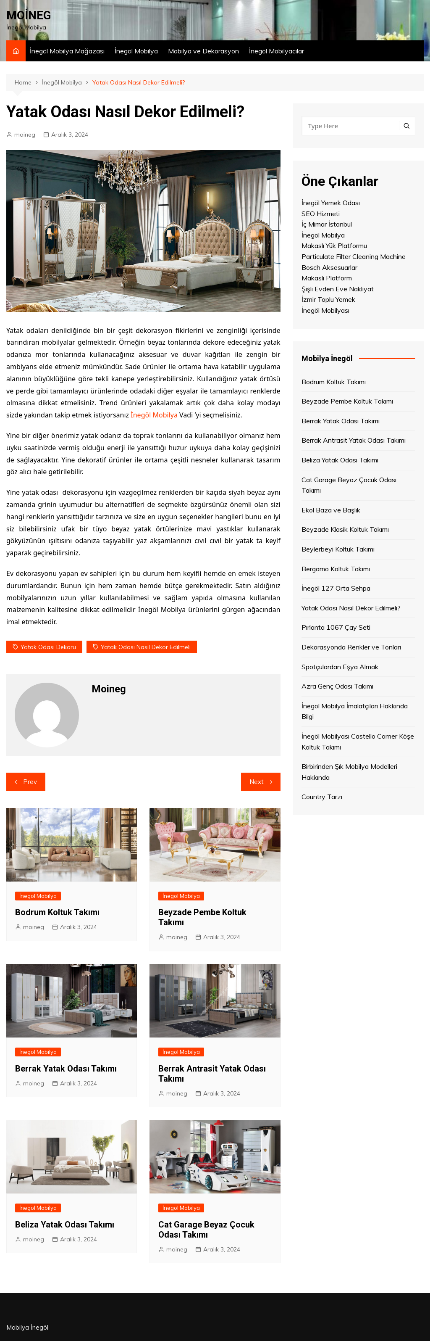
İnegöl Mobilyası (325, 310)
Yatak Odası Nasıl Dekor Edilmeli (146, 647)
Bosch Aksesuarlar (329, 267)
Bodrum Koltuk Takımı (57, 912)
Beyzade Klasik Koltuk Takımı (345, 529)
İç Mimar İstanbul (327, 224)
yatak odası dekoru (48, 647)
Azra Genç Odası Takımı (337, 686)
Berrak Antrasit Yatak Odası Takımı (354, 440)
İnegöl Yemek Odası (331, 202)
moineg (24, 134)
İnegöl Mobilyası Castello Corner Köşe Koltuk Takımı (358, 741)
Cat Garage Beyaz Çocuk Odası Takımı (206, 1230)
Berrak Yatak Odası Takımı (66, 1069)
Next (256, 782)
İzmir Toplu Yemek (328, 299)
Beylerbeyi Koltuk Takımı (338, 549)
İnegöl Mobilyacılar (276, 51)
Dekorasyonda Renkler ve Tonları (351, 647)
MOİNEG (28, 15)
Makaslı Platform (327, 278)
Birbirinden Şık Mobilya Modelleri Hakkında (349, 771)
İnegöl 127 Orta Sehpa (336, 588)
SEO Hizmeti (321, 213)
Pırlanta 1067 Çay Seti (336, 627)
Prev (30, 782)
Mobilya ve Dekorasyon (203, 51)
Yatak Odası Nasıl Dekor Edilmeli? (351, 608)
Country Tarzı (322, 796)
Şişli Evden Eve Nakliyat (338, 289)
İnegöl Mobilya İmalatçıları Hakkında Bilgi (355, 711)
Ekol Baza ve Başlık (331, 510)
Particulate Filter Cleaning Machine (354, 256)
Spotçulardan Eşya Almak (340, 667)
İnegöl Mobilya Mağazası (67, 51)
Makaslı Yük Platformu (334, 245)
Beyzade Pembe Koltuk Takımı (347, 401)
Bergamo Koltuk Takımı (336, 569)
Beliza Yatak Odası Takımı (64, 1225)
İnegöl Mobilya (136, 51)
